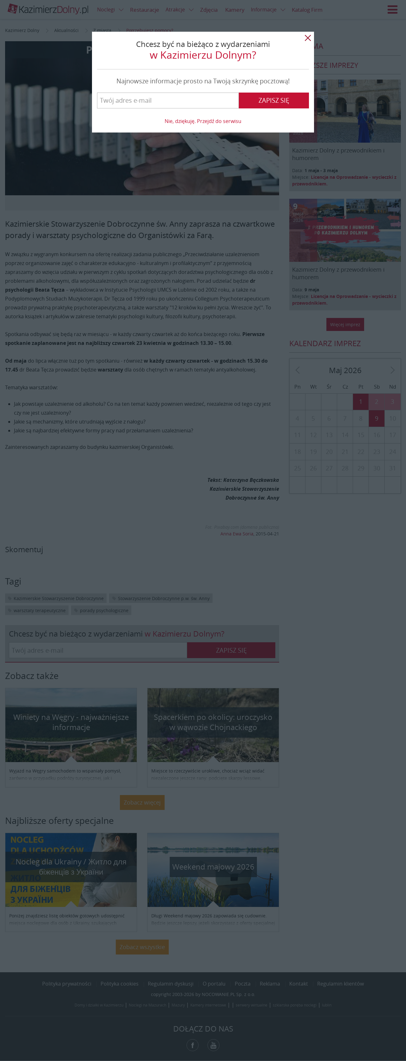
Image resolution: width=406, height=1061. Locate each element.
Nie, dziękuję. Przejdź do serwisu (203, 121)
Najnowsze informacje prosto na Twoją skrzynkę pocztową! (203, 81)
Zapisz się (274, 100)
